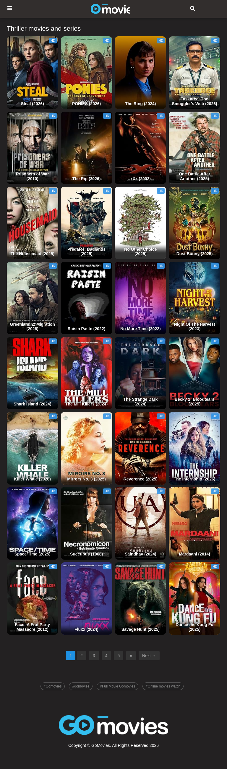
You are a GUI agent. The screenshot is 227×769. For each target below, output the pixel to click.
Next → (149, 655)
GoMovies (100, 745)
